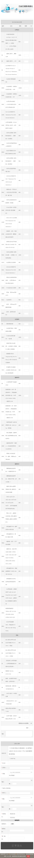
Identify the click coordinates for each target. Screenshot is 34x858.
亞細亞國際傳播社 (26, 6)
